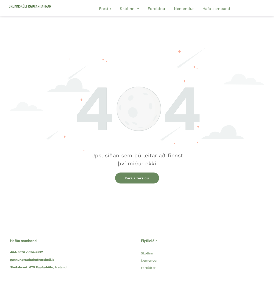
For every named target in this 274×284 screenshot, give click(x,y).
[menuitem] (105, 8)
